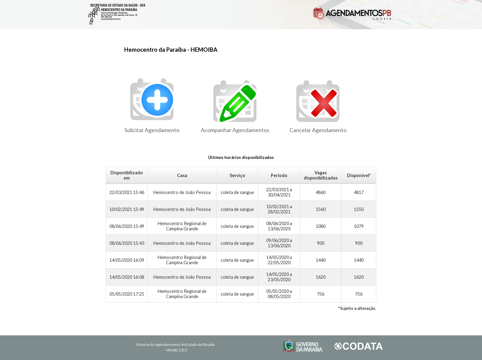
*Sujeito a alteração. (357, 308)
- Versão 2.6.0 (175, 350)
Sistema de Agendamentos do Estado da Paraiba (175, 344)
